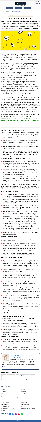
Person (3, 376)
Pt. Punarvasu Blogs (5, 406)
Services (18, 8)
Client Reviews (27, 8)
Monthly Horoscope (5, 402)
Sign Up (37, 4)
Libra (6, 11)
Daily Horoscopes (4, 400)
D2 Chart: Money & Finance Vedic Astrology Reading (21, 356)
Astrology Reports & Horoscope (7, 408)
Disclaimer (3, 392)
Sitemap (3, 410)
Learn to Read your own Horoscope (28, 408)
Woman (14, 379)
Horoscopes (9, 8)
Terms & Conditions (25, 394)
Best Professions (24, 376)
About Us (3, 389)
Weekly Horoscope (24, 400)
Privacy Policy (23, 392)
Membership (23, 406)
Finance (32, 376)
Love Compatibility (5, 404)
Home (2, 11)
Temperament (11, 376)
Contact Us (23, 389)
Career (8, 379)
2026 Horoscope (24, 402)
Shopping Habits (26, 379)
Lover (3, 379)
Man (19, 379)
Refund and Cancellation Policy (7, 394)
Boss (18, 376)
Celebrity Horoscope (25, 404)
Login (37, 2)
